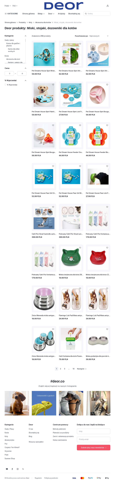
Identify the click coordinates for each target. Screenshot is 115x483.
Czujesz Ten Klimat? (12, 447)
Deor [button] (50, 14)
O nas (31, 429)
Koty (30, 22)
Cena (7, 68)
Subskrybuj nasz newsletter (94, 447)
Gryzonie (8, 451)
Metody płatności (59, 429)
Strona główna (28, 14)
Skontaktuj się (74, 14)
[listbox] (99, 36)
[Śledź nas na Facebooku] (12, 469)
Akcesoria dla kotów (43, 22)
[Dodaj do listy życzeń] (53, 44)
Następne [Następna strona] (82, 369)
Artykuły (61, 14)
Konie (7, 56)
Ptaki (6, 455)
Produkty (22, 22)
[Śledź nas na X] (23, 469)
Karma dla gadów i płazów (13, 44)
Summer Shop (10, 458)
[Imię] (93, 431)
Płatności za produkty (61, 433)
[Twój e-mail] (93, 439)
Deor (27, 478)
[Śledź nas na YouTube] (7, 469)
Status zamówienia (60, 440)
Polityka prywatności (51, 478)
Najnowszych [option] (94, 36)
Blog (30, 436)
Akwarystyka (9, 440)
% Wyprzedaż (11, 80)
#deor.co (57, 381)
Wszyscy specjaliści (36, 442)
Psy (6, 444)
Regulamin (38, 478)
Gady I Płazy (9, 429)
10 (73, 369)
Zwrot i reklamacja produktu (63, 436)
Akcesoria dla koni (13, 59)
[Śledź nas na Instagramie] (17, 469)
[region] (15, 51)
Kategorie (9, 36)
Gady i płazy (9, 40)
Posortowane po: (81, 36)
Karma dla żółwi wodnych (13, 50)
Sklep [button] (40, 14)
